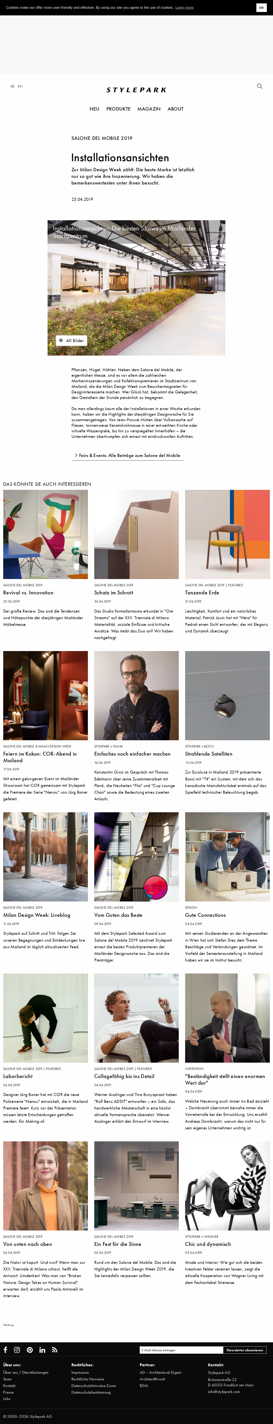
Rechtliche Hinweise (87, 1379)
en (20, 86)
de (13, 86)
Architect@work (152, 1379)
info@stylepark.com (224, 1392)
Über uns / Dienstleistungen (26, 1372)
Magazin (149, 108)
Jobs (6, 1398)
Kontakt (9, 1385)
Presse (8, 1392)
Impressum (80, 1372)
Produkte (118, 108)
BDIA (144, 1385)
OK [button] (261, 7)
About (176, 108)
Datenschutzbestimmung (91, 1392)
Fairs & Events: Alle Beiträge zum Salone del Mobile (129, 455)
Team (7, 1379)
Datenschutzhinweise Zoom (93, 1385)
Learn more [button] (185, 7)
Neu (95, 108)
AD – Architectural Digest (160, 1372)
